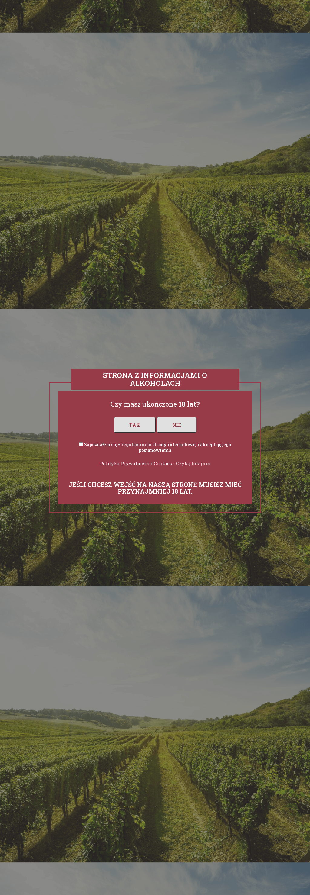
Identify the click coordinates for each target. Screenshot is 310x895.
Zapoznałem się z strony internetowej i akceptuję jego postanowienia (157, 447)
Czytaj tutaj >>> (193, 463)
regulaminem (136, 444)
